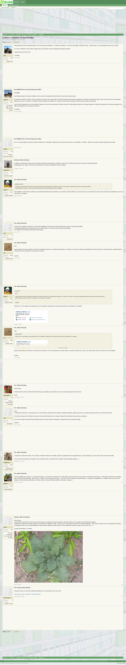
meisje (5, 149)
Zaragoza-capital (8, 195)
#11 (122, 425)
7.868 (11, 255)
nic (4, 253)
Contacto (110, 661)
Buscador (13, 7)
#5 (122, 195)
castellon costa (9, 258)
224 (11, 397)
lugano (5, 189)
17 (11, 172)
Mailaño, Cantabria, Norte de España (8, 402)
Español (2, 661)
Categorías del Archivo (13, 5)
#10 (122, 397)
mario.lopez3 (7, 597)
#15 (122, 596)
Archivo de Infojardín (117, 661)
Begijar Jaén (9, 61)
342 (11, 529)
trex (5, 233)
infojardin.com (13, 663)
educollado (7, 395)
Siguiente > (17, 42)
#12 (122, 461)
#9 (122, 358)
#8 (122, 324)
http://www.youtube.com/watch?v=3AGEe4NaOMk (27, 594)
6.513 (11, 486)
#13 (122, 482)
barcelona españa (8, 175)
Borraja (8, 39)
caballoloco (7, 462)
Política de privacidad (121, 663)
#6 (122, 232)
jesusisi (6, 99)
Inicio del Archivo (5, 7)
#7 (122, 258)
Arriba (123, 661)
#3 (122, 147)
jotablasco (6, 170)
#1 (122, 57)
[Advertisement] (50, 21)
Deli (19, 39)
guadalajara (9, 239)
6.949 (11, 464)
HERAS (6, 483)
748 (11, 151)
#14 (122, 584)
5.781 (11, 192)
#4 (122, 168)
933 (11, 58)
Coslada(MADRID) (8, 489)
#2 (122, 111)
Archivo (4, 5)
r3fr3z (5, 527)
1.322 (11, 102)
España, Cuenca (8, 603)
